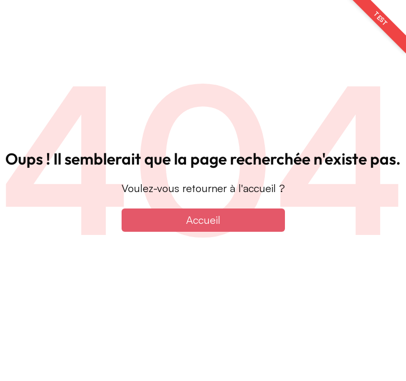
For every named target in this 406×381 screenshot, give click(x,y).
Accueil (203, 219)
